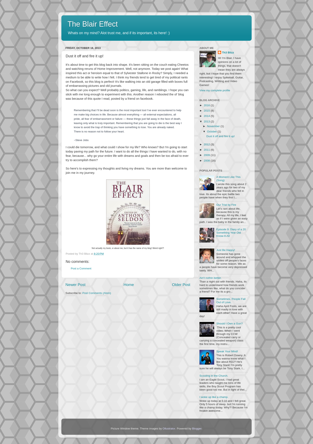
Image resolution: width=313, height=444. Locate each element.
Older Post (181, 284)
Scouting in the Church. (213, 375)
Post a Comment (81, 268)
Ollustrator (169, 428)
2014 (207, 115)
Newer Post (75, 284)
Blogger (197, 428)
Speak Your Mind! (227, 351)
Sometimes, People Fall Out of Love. (230, 300)
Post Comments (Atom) (96, 293)
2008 (207, 160)
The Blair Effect (93, 24)
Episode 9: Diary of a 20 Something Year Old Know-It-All (231, 232)
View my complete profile (214, 90)
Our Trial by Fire (226, 204)
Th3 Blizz (228, 52)
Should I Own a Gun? (229, 323)
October (212, 131)
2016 (207, 105)
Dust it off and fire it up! (220, 136)
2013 (207, 121)
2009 (207, 155)
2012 (207, 144)
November (214, 126)
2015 (207, 110)
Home (129, 284)
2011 (207, 149)
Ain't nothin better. (210, 277)
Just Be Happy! (225, 250)
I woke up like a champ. (213, 397)
